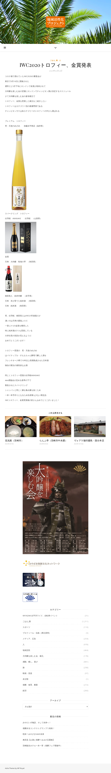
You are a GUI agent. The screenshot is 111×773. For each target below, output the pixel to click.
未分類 (25, 679)
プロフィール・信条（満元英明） (37, 633)
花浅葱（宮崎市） (14, 440)
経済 (24, 690)
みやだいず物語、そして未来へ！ (37, 722)
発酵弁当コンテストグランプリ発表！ (39, 728)
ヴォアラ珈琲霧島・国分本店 (89, 440)
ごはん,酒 (54, 60)
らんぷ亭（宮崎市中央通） (53, 440)
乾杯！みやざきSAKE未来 (33, 734)
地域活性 (26, 650)
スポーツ (26, 627)
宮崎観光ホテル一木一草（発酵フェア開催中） (42, 745)
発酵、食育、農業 (30, 685)
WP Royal (20, 768)
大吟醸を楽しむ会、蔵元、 (34, 656)
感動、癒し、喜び (30, 661)
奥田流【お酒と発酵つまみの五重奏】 (39, 740)
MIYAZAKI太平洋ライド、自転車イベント (40, 615)
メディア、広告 (29, 638)
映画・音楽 (27, 673)
